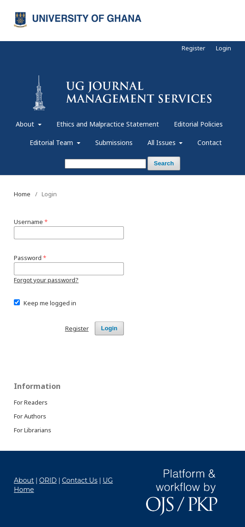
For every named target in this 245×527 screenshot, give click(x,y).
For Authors (30, 416)
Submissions (114, 142)
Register (193, 48)
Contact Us (80, 480)
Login (223, 48)
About (26, 124)
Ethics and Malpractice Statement (107, 124)
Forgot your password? (46, 280)
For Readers (31, 402)
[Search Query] (105, 164)
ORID (48, 480)
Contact (209, 142)
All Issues (162, 142)
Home (22, 194)
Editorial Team (52, 142)
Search (164, 163)
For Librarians (32, 430)
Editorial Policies (198, 124)
